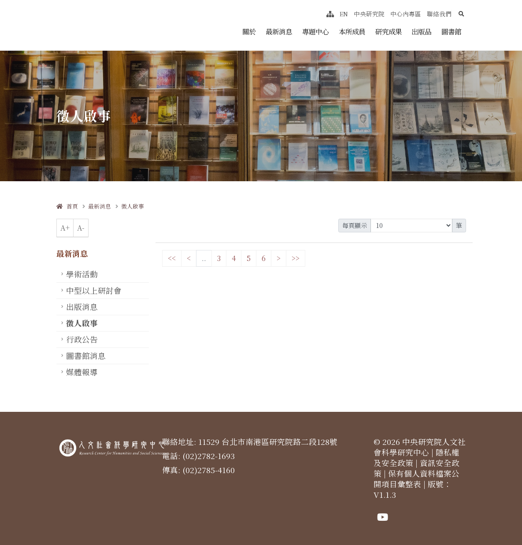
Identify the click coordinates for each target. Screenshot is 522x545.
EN (344, 13)
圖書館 (451, 31)
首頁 (67, 206)
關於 (248, 31)
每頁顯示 (354, 225)
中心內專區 (405, 13)
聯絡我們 (439, 13)
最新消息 (279, 31)
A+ (65, 228)
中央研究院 (369, 13)
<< (172, 258)
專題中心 (315, 31)
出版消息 (82, 306)
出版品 (421, 31)
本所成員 (352, 31)
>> (296, 258)
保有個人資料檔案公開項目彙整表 (416, 478)
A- (81, 228)
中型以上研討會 (94, 290)
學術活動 (82, 274)
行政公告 (82, 339)
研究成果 (388, 31)
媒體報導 (82, 371)
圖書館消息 (86, 355)
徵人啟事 (132, 206)
